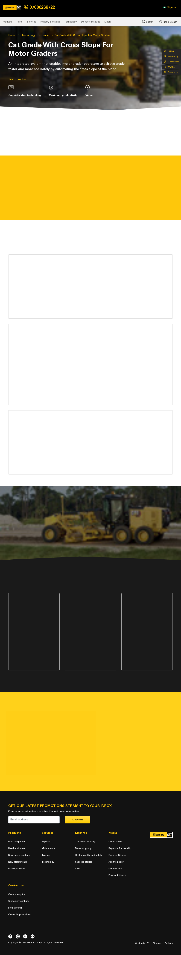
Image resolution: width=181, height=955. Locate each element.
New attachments (17, 861)
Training (46, 855)
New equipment (16, 841)
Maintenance (48, 848)
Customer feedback (18, 901)
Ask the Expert (116, 861)
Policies (169, 943)
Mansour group (83, 848)
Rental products (16, 868)
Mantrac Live (115, 868)
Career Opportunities (19, 914)
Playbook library (117, 875)
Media (107, 21)
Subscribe (77, 820)
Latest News (115, 841)
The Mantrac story (85, 841)
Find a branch (15, 907)
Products (7, 21)
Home (11, 35)
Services (31, 21)
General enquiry (16, 894)
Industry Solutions (50, 21)
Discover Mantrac (90, 21)
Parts (19, 21)
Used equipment (17, 848)
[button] (169, 7)
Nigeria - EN (142, 943)
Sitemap (157, 943)
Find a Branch (168, 21)
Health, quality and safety (88, 855)
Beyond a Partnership (120, 848)
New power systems (19, 855)
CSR (77, 868)
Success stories (83, 861)
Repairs (46, 841)
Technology (70, 21)
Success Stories (117, 855)
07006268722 (39, 7)
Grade (45, 35)
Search (147, 21)
